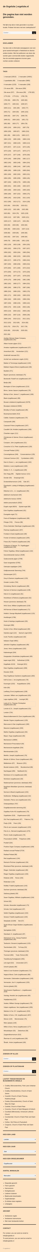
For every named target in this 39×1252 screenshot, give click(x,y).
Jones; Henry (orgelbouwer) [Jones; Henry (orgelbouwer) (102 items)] (15, 648)
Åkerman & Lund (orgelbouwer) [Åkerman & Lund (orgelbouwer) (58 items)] (16, 1038)
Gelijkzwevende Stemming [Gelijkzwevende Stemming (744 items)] (14, 570)
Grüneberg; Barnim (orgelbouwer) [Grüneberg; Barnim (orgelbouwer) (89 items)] (16, 586)
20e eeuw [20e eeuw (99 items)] (21, 92)
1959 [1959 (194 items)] (16, 252)
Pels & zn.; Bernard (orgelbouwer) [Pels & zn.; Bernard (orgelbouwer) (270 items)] (17, 831)
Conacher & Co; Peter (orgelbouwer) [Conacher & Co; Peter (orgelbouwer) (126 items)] (18, 446)
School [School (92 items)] (7, 901)
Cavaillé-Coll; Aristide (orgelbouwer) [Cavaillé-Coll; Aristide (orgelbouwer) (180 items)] (17, 429)
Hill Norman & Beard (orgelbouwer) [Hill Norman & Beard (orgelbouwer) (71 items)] (17, 609)
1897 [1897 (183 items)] (7, 182)
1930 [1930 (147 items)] (16, 221)
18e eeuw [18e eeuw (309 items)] (21, 88)
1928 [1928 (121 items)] (25, 217)
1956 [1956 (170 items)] (16, 248)
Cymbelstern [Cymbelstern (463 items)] (27, 458)
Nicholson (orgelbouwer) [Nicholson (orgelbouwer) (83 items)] (13, 779)
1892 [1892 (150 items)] (16, 174)
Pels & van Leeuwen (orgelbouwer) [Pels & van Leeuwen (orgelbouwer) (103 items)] (17, 827)
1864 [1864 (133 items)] (7, 139)
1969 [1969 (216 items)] (26, 264)
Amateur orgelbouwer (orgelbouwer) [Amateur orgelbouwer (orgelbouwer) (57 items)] (17, 347)
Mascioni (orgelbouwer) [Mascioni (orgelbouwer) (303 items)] (13, 728)
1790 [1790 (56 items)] (7, 100)
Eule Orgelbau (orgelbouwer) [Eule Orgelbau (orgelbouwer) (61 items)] (15, 510)
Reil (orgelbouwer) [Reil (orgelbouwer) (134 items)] (12, 858)
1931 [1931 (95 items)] (26, 221)
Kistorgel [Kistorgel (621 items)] (22, 664)
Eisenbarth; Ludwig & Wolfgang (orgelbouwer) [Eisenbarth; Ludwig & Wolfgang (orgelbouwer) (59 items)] (19, 486)
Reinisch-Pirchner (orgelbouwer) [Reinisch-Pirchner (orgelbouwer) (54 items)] (16, 862)
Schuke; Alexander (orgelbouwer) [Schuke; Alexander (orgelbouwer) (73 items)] (16, 905)
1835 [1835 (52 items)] (15, 104)
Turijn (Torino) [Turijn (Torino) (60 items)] (22, 955)
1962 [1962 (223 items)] (16, 256)
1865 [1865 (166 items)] (16, 139)
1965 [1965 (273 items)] (16, 260)
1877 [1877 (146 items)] (16, 155)
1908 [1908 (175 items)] (26, 194)
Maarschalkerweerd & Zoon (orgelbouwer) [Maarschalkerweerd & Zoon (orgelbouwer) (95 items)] (19, 716)
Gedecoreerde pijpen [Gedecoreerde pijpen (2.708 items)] (13, 559)
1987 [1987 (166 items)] (26, 287)
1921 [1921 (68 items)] (16, 209)
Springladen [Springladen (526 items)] (10, 930)
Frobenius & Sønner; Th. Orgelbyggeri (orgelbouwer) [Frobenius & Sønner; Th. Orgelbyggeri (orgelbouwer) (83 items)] (16, 546)
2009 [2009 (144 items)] (7, 318)
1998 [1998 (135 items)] (16, 303)
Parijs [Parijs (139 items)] (7, 823)
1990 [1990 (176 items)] (26, 291)
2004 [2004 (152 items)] (16, 311)
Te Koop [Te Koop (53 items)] (22, 947)
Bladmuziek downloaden (13, 1196)
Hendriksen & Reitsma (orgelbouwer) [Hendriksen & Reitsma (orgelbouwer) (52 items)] (17, 598)
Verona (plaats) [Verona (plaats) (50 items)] (10, 986)
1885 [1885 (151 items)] (7, 166)
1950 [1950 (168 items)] (16, 240)
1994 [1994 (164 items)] (7, 299)
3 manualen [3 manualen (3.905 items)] (23, 80)
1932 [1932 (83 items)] (7, 225)
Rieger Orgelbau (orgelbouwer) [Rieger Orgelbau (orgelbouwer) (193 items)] (16, 874)
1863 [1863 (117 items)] (25, 135)
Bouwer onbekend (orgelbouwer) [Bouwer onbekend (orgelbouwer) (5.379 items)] (17, 402)
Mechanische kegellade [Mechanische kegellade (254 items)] (13, 747)
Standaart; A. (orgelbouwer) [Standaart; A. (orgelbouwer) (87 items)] (14, 934)
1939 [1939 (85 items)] (15, 233)
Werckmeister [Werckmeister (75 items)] (21, 1019)
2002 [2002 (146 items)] (26, 307)
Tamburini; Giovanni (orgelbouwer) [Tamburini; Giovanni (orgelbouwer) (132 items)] (17, 943)
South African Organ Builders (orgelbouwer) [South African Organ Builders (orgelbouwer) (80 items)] (18, 925)
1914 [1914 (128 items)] (26, 201)
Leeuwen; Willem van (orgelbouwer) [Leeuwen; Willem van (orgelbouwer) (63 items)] (17, 695)
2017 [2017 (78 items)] (24, 326)
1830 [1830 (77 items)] (7, 104)
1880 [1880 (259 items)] (16, 158)
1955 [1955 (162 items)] (7, 248)
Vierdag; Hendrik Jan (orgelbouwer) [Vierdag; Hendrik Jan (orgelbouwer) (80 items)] (17, 995)
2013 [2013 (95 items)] (16, 322)
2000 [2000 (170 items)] (7, 307)
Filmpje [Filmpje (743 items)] (8, 522)
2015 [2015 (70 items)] (7, 326)
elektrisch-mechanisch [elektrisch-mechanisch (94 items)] (13, 495)
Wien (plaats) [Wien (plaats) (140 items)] (10, 1023)
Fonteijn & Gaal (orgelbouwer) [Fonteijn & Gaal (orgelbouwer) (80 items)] (15, 534)
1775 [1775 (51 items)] (15, 96)
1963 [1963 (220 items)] (26, 256)
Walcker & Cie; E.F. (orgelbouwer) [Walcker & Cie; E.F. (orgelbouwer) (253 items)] (17, 1011)
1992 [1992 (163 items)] (16, 295)
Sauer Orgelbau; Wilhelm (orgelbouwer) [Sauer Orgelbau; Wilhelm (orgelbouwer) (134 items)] (19, 897)
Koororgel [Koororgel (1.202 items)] (9, 683)
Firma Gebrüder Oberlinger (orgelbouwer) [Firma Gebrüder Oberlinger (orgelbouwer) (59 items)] (19, 526)
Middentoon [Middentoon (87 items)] (9, 763)
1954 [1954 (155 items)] (26, 244)
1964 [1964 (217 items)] (7, 260)
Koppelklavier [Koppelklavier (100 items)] (23, 683)
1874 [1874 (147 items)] (16, 151)
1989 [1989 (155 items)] (16, 291)
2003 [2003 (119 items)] (7, 311)
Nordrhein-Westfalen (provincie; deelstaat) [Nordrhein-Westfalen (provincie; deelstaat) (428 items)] (18, 787)
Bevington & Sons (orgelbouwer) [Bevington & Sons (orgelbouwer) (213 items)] (16, 386)
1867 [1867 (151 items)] (7, 143)
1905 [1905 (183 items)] (26, 190)
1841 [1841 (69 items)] (16, 108)
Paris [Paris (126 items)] (17, 823)
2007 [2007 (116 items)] (16, 315)
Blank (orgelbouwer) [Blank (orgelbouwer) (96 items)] (12, 398)
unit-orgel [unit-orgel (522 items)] (9, 963)
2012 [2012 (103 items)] (7, 322)
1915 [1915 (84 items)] (7, 205)
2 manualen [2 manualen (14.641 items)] (25, 77)
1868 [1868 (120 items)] (16, 143)
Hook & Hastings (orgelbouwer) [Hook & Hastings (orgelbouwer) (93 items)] (16, 621)
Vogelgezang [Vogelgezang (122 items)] (10, 999)
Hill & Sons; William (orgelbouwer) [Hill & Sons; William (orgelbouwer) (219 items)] (17, 605)
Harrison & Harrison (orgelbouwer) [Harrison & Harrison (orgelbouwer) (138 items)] (17, 590)
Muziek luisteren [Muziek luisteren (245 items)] (11, 767)
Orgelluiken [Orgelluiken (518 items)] (9, 815)
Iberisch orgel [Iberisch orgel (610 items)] (25, 633)
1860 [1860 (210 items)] (25, 131)
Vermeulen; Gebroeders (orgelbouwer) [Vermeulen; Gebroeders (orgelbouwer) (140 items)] (18, 978)
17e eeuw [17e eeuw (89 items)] (8, 88)
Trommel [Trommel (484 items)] (8, 955)
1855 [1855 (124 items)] (7, 127)
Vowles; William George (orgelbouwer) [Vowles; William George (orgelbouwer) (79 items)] (18, 1003)
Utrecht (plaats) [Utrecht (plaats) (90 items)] (10, 967)
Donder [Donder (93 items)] (8, 478)
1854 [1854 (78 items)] (24, 123)
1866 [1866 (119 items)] (26, 139)
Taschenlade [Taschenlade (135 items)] (10, 947)
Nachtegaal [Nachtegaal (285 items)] (9, 771)
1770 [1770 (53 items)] (7, 96)
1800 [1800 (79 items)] (15, 100)
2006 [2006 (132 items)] (7, 315)
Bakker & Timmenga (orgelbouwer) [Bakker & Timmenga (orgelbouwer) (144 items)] (17, 363)
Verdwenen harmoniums (13, 1218)
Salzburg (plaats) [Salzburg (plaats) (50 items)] (11, 893)
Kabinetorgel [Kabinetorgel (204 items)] (10, 652)
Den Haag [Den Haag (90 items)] (9, 474)
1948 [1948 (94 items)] (24, 237)
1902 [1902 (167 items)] (26, 186)
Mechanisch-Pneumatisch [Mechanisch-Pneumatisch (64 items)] (14, 744)
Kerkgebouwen (10, 1191)
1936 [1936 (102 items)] (16, 229)
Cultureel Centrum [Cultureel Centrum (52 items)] (11, 458)
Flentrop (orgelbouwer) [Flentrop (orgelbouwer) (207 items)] (13, 530)
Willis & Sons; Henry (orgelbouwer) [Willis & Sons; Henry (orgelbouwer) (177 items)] (17, 1027)
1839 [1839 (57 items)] (24, 104)
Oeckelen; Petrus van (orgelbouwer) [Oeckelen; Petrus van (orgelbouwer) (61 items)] (17, 800)
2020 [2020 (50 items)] (24, 330)
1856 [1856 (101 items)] (16, 127)
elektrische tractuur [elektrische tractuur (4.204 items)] (12, 499)
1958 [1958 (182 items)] (7, 252)
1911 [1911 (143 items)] (26, 197)
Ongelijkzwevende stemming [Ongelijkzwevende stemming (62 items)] (15, 807)
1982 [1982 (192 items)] (7, 283)
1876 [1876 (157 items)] (7, 155)
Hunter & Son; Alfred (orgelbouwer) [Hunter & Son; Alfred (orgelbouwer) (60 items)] (17, 629)
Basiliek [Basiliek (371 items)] (8, 371)
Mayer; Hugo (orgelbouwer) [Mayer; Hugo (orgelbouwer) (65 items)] (14, 736)
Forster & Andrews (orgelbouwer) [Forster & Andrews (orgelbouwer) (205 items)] (17, 538)
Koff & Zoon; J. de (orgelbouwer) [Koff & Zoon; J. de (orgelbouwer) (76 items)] (16, 680)
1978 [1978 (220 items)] (26, 276)
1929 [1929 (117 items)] (7, 221)
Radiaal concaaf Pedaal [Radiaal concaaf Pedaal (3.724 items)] (14, 850)
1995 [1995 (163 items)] (16, 299)
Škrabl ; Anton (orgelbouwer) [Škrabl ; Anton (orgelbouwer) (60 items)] (15, 1042)
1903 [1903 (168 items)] (7, 190)
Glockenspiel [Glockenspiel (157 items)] (10, 574)
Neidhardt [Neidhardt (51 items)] (22, 771)
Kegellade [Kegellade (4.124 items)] (9, 664)
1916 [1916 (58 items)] (15, 205)
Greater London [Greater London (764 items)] (11, 582)
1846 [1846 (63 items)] (7, 116)
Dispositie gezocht (11, 1183)
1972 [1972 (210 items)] (26, 268)
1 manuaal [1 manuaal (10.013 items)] (10, 77)
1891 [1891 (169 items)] (7, 174)
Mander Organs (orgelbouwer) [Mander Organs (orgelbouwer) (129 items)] (16, 720)
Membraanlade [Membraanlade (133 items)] (11, 751)
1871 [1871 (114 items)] (16, 147)
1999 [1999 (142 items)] (26, 303)
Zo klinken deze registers (13, 1201)
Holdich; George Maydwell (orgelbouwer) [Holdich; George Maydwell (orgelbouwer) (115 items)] (19, 613)
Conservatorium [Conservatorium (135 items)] (27, 454)
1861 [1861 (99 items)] (7, 135)
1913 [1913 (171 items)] (16, 201)
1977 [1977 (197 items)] (16, 276)
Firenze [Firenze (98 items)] (19, 522)
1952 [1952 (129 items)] (7, 244)
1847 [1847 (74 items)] (15, 116)
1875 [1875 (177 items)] (26, 151)
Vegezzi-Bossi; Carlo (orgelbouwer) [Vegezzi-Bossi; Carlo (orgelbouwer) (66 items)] (17, 974)
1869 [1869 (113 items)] (26, 143)
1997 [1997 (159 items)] (7, 303)
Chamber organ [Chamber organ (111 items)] (11, 433)
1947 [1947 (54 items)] (15, 237)
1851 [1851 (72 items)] (25, 119)
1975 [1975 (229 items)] (26, 272)
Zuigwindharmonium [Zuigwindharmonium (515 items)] (12, 1034)
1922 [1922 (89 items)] (25, 209)
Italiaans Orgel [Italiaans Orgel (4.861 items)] (11, 641)
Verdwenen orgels (11, 1216)
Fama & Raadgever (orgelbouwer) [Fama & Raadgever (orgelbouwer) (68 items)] (16, 518)
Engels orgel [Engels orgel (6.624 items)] (10, 506)
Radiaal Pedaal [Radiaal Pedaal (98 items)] (10, 854)
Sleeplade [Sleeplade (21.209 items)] (10, 921)
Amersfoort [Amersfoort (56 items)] (9, 351)
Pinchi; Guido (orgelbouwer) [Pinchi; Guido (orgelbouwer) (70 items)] (14, 835)
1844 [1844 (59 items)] (15, 112)
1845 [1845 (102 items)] (24, 112)
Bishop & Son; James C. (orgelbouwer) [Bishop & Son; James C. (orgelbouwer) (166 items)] (18, 394)
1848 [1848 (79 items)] (24, 116)
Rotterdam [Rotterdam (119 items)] (9, 882)
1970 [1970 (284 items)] (7, 268)
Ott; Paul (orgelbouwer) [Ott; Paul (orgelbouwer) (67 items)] (13, 819)
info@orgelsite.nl (8, 1235)
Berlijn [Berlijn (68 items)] (7, 382)
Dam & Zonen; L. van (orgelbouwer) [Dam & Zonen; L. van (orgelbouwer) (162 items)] (17, 462)
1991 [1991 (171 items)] (7, 295)
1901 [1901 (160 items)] (16, 186)
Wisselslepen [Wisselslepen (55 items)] (10, 1030)
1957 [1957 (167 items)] (26, 248)
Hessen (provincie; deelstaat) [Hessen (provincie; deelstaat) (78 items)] (15, 602)
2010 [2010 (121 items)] (16, 318)
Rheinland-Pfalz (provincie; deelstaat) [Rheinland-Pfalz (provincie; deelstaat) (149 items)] (18, 866)
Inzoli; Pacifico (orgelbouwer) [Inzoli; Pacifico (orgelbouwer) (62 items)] (15, 637)
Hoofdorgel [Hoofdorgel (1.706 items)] (10, 617)
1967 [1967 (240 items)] (7, 264)
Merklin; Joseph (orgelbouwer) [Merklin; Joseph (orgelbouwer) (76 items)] (15, 755)
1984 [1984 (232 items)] (26, 283)
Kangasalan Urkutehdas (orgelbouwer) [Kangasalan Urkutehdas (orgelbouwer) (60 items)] (18, 656)
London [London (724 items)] (8, 712)
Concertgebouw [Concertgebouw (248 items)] (11, 454)
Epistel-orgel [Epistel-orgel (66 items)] (24, 506)
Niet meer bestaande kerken (14, 1221)
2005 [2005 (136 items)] (26, 311)
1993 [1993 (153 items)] (26, 295)
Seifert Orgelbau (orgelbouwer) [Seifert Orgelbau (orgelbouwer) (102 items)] (16, 913)
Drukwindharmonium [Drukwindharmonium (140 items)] (12, 481)
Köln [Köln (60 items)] (7, 687)
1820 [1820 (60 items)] (24, 100)
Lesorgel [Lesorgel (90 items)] (23, 699)
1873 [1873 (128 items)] (7, 151)
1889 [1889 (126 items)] (16, 170)
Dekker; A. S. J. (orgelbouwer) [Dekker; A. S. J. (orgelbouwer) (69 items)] (15, 470)
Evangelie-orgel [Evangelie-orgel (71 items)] (10, 514)
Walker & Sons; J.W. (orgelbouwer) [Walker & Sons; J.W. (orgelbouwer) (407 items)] (17, 1015)
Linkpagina (8, 1204)
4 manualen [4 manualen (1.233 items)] (10, 84)
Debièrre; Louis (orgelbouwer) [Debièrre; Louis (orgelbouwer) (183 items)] (15, 466)
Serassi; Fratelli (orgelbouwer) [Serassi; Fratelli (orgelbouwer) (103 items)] (16, 917)
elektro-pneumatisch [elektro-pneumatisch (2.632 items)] (13, 502)
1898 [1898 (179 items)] (16, 182)
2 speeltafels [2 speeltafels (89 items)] (9, 80)
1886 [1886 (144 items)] (16, 166)
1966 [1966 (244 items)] (26, 260)
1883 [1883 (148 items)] (16, 162)
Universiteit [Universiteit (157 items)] (21, 963)
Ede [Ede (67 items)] (26, 481)
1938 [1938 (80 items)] (7, 233)
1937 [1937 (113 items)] (25, 229)
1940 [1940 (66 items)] (24, 233)
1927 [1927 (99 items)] (16, 217)
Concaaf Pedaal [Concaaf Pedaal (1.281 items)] (11, 450)
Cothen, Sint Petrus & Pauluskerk (16, 1122)
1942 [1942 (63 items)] (7, 237)
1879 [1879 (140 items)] (7, 158)
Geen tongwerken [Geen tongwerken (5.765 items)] (12, 563)
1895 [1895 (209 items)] (16, 178)
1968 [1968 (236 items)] (16, 264)
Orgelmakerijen (10, 1198)
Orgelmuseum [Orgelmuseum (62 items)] (23, 815)
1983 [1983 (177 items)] (16, 283)
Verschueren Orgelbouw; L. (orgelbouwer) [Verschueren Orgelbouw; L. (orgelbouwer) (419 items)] (18, 990)
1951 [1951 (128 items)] (25, 240)
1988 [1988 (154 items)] (7, 291)
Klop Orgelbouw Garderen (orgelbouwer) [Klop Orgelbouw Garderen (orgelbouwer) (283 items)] (19, 676)
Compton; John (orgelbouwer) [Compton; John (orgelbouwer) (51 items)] (15, 442)
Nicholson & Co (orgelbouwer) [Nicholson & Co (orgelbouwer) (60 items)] (15, 775)
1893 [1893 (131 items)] (26, 174)
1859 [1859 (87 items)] (16, 131)
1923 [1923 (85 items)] (7, 213)
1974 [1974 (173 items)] (16, 272)
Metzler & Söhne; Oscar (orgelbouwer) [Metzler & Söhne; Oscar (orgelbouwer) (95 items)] (18, 759)
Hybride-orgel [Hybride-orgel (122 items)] (10, 633)
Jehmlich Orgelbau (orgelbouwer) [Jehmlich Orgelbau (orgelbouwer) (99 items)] (16, 644)
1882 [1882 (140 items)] (7, 162)
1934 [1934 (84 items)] (24, 225)
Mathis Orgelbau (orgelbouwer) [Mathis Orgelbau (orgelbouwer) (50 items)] (15, 732)
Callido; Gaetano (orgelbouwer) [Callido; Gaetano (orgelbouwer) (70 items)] (16, 418)
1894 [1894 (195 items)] (7, 178)
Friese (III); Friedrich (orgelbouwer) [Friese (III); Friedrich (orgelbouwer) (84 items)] (17, 542)
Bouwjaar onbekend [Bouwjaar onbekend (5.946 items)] (13, 406)
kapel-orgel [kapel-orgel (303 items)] (9, 660)
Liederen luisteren (11, 1193)
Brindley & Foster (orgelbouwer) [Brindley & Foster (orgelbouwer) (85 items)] (16, 410)
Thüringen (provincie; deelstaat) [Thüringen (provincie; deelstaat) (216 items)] (16, 951)
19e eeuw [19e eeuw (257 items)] (9, 92)
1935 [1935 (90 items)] (7, 229)
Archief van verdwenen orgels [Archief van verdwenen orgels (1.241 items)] (16, 359)
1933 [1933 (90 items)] (15, 225)
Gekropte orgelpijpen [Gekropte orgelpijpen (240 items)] (13, 566)
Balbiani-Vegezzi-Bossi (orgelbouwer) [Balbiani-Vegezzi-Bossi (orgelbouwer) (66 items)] (18, 367)
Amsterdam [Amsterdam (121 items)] (22, 351)
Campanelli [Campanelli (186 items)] (9, 421)
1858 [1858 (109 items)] (7, 131)
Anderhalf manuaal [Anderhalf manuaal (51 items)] (11, 355)
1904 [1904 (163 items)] (16, 190)
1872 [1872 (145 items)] (26, 147)
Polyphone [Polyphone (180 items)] (24, 839)
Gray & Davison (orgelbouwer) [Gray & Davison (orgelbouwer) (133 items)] (16, 578)
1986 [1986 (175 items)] (16, 287)
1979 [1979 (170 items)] (7, 279)
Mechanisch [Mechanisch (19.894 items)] (10, 740)
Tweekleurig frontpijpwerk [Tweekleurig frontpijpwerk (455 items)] (14, 959)
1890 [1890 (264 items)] (26, 170)
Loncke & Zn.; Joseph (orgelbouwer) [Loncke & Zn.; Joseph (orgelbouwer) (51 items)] (17, 708)
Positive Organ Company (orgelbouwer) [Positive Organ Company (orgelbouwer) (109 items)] (19, 846)
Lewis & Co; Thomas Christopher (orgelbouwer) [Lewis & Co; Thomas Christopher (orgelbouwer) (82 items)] (15, 703)
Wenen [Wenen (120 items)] (8, 1019)
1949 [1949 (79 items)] (7, 240)
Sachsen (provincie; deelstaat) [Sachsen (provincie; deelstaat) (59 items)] (15, 889)
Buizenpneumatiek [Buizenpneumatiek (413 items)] (12, 414)
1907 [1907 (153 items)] (16, 194)
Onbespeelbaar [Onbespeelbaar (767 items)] (11, 804)
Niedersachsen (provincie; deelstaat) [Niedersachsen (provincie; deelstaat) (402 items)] (18, 783)
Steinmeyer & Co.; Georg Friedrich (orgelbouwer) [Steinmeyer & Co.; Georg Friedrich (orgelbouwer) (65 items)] (15, 938)
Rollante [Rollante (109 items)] (8, 878)
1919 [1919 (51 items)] (24, 205)
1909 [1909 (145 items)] (7, 197)
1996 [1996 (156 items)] (26, 299)
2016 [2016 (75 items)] (15, 326)
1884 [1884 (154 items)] (26, 162)
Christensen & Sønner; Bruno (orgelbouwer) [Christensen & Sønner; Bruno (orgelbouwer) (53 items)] (18, 438)
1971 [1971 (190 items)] (16, 268)
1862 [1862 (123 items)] (16, 135)
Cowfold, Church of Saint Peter (15, 1106)
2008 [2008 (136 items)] (26, 315)
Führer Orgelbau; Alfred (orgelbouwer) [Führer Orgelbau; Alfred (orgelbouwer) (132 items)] (18, 551)
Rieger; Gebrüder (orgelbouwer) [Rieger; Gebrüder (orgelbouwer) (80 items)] (16, 870)
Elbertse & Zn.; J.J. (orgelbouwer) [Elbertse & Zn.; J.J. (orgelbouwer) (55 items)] (16, 491)
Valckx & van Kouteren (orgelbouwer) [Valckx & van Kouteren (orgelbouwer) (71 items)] (18, 970)
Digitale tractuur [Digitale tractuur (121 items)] (23, 474)
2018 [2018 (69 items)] (7, 330)
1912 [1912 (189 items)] (7, 201)
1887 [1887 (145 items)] (26, 166)
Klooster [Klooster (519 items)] (8, 672)
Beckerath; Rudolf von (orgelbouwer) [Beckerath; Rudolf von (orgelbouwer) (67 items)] (17, 379)
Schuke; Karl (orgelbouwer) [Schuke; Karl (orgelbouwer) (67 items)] (14, 909)
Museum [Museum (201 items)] (21, 763)
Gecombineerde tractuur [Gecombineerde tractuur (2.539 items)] (14, 555)
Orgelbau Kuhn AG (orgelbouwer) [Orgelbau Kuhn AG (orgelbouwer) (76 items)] (16, 811)
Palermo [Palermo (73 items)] (29, 819)
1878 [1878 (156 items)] (26, 155)
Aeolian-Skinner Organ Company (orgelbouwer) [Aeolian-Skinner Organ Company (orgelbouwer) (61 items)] (15, 338)
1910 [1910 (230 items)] (16, 197)
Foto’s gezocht (10, 1185)
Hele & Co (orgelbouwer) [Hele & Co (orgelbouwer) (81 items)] (13, 594)
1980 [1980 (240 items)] (16, 279)
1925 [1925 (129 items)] (24, 213)
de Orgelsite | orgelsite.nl (16, 6)
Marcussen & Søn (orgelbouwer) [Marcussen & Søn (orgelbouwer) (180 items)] (16, 724)
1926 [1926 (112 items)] (7, 217)
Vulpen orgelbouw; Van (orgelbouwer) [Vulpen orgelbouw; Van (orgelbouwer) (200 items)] (18, 1007)
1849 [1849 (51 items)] (7, 119)
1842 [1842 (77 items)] (25, 108)
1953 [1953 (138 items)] (16, 244)
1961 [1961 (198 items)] (7, 256)
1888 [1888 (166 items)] (7, 170)
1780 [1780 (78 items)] (24, 96)
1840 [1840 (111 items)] (7, 108)
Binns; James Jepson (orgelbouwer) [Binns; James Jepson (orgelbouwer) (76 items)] (17, 390)
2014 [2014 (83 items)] (25, 322)
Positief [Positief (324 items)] (8, 843)
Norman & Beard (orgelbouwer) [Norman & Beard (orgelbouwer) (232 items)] (16, 792)
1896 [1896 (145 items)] (26, 178)
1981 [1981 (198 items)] (26, 279)
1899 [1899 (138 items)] (26, 182)
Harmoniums (9, 1188)
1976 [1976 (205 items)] (7, 276)
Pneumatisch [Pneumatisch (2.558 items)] (10, 839)
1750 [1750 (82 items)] (31, 92)
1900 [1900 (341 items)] (7, 186)
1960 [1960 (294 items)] (26, 252)
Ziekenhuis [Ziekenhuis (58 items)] (23, 1030)
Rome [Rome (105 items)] (19, 878)
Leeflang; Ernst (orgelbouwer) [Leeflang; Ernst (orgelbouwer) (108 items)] (15, 691)
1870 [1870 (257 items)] (7, 147)
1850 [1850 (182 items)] (16, 119)
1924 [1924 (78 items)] (15, 213)
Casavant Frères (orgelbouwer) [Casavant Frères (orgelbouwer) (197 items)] (16, 425)
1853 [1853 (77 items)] (15, 123)
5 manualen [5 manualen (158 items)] (24, 84)
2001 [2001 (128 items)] (16, 307)
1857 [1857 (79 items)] (26, 127)
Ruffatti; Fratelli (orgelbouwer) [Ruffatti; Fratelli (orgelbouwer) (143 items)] (15, 886)
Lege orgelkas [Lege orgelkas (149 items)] (10, 699)
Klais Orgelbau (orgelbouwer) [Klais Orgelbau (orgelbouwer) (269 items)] (15, 668)
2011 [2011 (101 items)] (26, 318)
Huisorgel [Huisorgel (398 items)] (9, 625)
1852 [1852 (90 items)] (7, 123)
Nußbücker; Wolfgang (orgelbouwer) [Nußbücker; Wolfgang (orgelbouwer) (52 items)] (17, 796)
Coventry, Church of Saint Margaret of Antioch (20, 1109)
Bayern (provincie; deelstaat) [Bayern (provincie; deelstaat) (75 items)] (15, 375)
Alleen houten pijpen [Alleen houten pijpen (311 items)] (12, 343)
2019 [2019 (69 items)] (15, 330)
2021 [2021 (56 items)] (7, 334)
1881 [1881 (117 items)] (26, 158)
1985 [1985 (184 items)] (7, 287)
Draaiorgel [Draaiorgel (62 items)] (19, 478)
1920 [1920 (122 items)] (7, 209)
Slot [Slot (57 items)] (21, 921)
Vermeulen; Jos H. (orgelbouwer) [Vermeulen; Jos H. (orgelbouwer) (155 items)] (17, 982)
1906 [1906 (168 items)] (7, 194)
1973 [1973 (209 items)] (7, 272)
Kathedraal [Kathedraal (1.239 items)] (23, 660)
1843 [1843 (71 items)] (7, 112)
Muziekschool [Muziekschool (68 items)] (27, 767)
